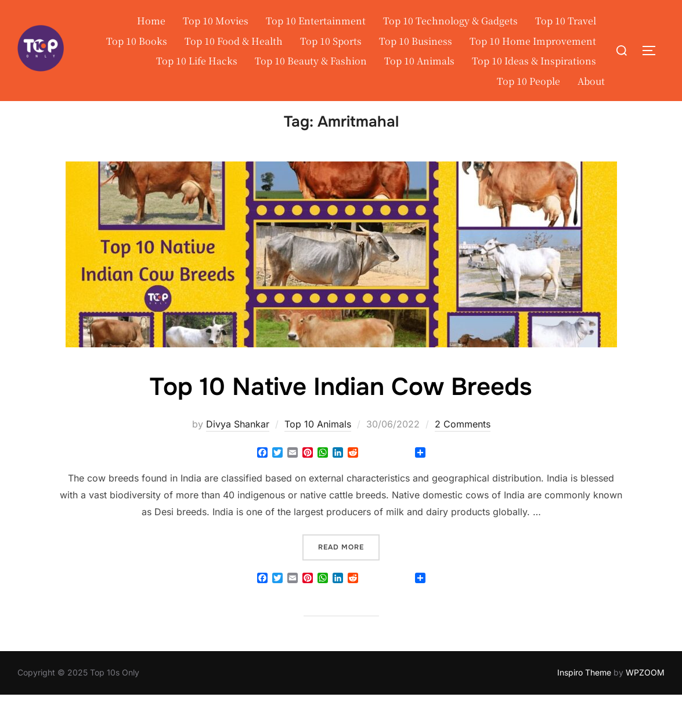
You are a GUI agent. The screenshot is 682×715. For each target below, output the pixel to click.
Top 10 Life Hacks (196, 60)
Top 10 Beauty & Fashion (311, 60)
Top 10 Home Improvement (533, 41)
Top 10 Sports (331, 41)
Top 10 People (528, 81)
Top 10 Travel (565, 20)
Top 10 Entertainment (316, 20)
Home (151, 20)
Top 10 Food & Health (234, 41)
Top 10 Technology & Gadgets (450, 20)
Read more (349, 566)
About (591, 81)
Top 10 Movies (215, 20)
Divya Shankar (237, 444)
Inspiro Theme (584, 693)
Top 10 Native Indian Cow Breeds (341, 407)
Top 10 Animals (419, 60)
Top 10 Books (136, 41)
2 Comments (462, 444)
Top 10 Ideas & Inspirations (534, 60)
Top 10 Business (415, 41)
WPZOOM (645, 693)
